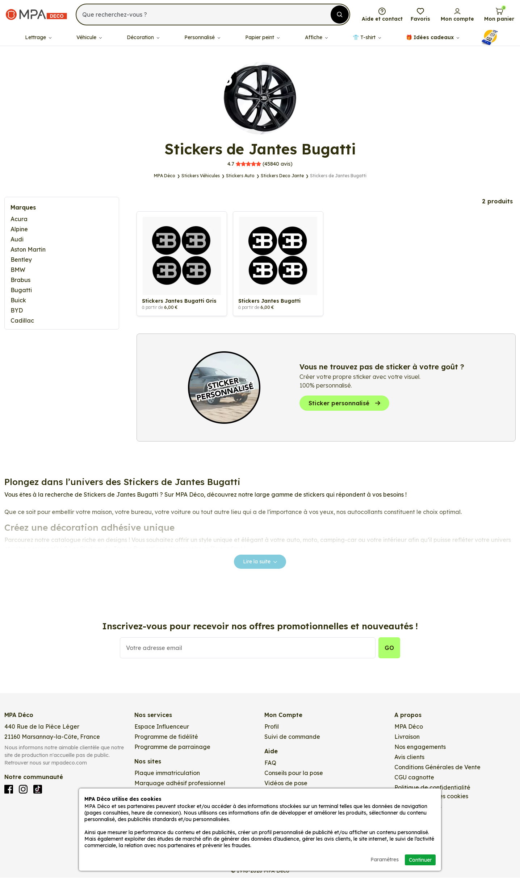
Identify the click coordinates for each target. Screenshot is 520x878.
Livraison (407, 737)
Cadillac (22, 320)
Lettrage (38, 36)
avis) (260, 163)
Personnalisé (202, 36)
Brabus (20, 279)
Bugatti (21, 290)
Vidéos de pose (285, 784)
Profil (271, 727)
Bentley (21, 259)
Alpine (19, 229)
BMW (18, 269)
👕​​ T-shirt (367, 36)
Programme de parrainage (172, 747)
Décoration (143, 36)
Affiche (316, 36)
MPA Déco (408, 727)
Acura (19, 219)
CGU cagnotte (414, 778)
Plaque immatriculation (167, 774)
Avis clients (409, 758)
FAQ (270, 763)
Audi (17, 239)
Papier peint (262, 36)
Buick (18, 300)
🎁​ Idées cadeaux (432, 36)
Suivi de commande (292, 737)
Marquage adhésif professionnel (179, 784)
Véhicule (89, 36)
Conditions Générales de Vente (437, 768)
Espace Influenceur (161, 727)
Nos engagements (420, 747)
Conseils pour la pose (293, 774)
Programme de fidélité (166, 737)
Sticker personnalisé (344, 404)
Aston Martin (28, 249)
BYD (17, 310)
